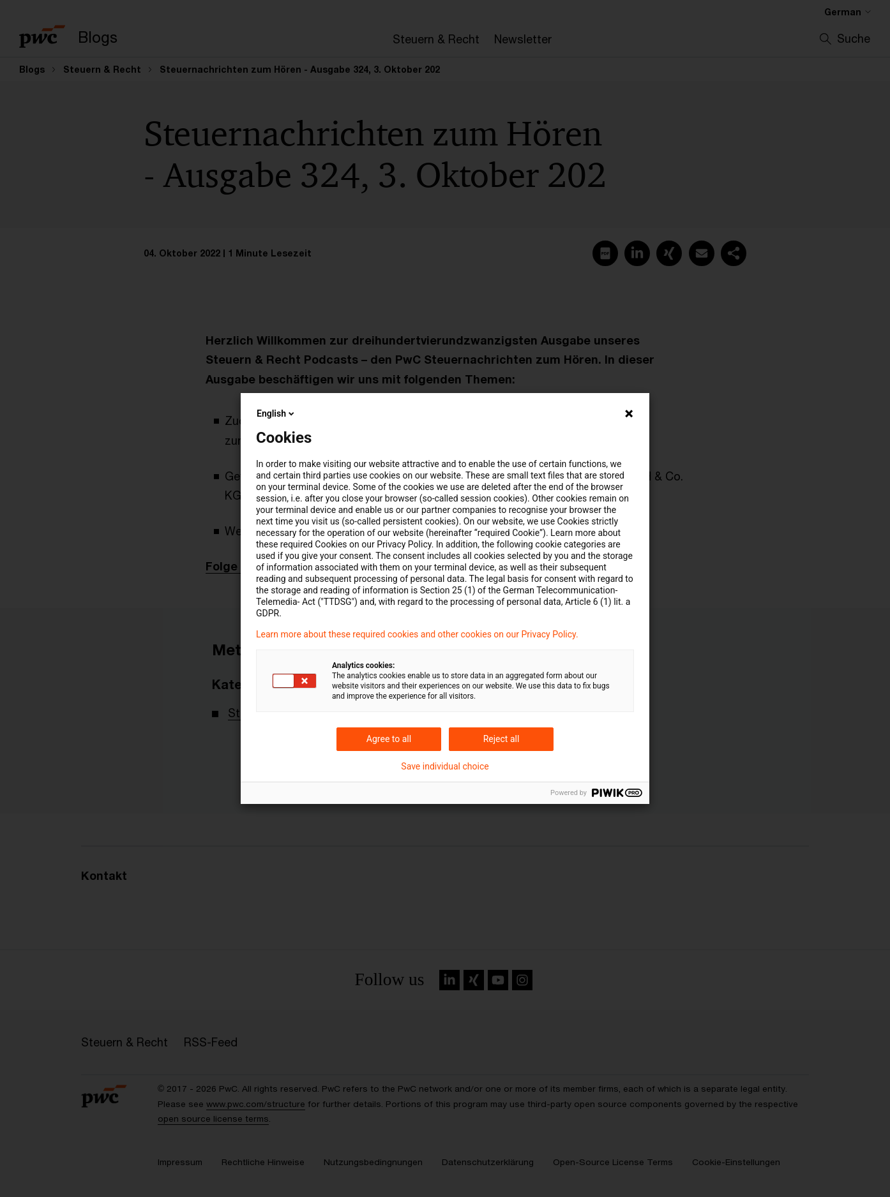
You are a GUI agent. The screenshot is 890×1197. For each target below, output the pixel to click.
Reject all (501, 739)
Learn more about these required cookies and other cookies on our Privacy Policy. (417, 634)
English (276, 413)
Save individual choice (444, 766)
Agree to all (388, 739)
